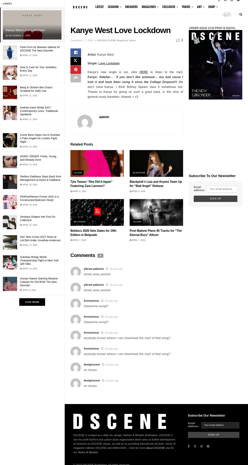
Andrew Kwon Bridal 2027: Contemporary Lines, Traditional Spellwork (39, 111)
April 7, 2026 (78, 240)
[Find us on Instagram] (201, 446)
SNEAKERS (131, 6)
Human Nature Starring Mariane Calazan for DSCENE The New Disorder (39, 282)
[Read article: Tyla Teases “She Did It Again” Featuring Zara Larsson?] (97, 163)
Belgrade (80, 222)
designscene (92, 364)
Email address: (199, 189)
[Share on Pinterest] (75, 71)
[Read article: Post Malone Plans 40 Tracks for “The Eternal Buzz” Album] (156, 212)
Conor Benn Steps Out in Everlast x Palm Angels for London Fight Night (40, 138)
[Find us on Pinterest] (208, 446)
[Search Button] (240, 14)
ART (199, 6)
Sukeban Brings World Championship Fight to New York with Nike (39, 260)
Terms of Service (88, 452)
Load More (32, 302)
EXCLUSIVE (168, 6)
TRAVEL (186, 6)
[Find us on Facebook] (189, 446)
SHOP (211, 6)
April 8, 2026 (78, 191)
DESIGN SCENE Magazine (112, 40)
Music (132, 40)
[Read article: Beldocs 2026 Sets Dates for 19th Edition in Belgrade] (97, 212)
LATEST (99, 6)
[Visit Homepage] (80, 7)
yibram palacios (94, 268)
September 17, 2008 (81, 40)
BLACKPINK (139, 173)
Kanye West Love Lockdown (25, 30)
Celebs (78, 173)
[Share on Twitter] (75, 62)
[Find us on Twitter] (194, 446)
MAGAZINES (149, 6)
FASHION (113, 6)
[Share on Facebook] (75, 53)
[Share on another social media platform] (75, 80)
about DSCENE (155, 447)
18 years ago (116, 269)
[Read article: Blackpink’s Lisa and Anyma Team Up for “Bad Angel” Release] (156, 163)
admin (104, 117)
